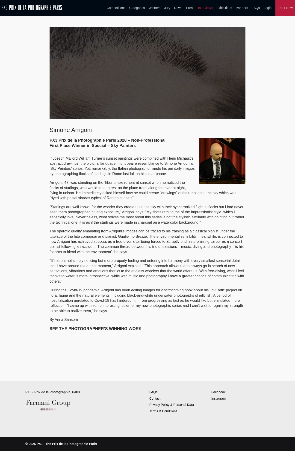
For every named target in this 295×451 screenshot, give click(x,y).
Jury (167, 8)
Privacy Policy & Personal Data (171, 405)
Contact (154, 398)
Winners (154, 8)
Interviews (205, 8)
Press (190, 8)
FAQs (256, 8)
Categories (137, 8)
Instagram (218, 398)
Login (267, 8)
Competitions (116, 8)
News (178, 8)
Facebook (218, 392)
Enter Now (285, 8)
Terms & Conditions (163, 411)
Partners (242, 8)
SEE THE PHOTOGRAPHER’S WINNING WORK (96, 328)
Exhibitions (224, 8)
